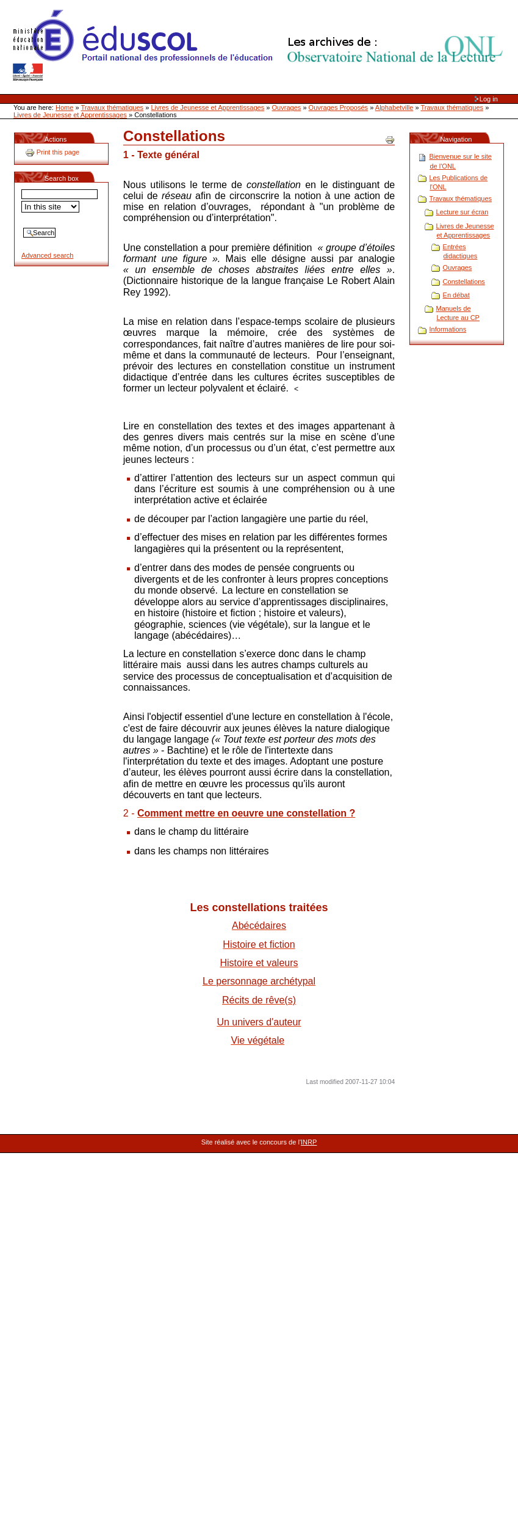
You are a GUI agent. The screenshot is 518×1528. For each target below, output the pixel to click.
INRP (309, 1142)
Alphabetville (394, 107)
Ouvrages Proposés (339, 107)
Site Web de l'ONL (260, 46)
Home (64, 107)
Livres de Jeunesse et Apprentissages (207, 107)
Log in (489, 99)
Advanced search (47, 255)
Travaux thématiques (112, 107)
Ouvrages (286, 107)
